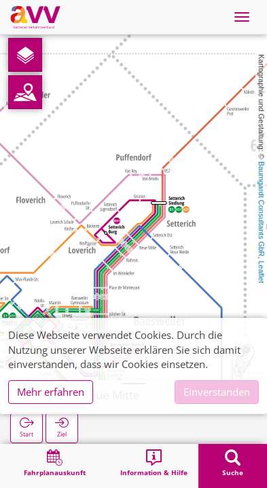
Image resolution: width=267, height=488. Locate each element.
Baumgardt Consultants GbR (261, 209)
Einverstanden (216, 392)
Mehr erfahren (50, 392)
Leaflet (261, 272)
